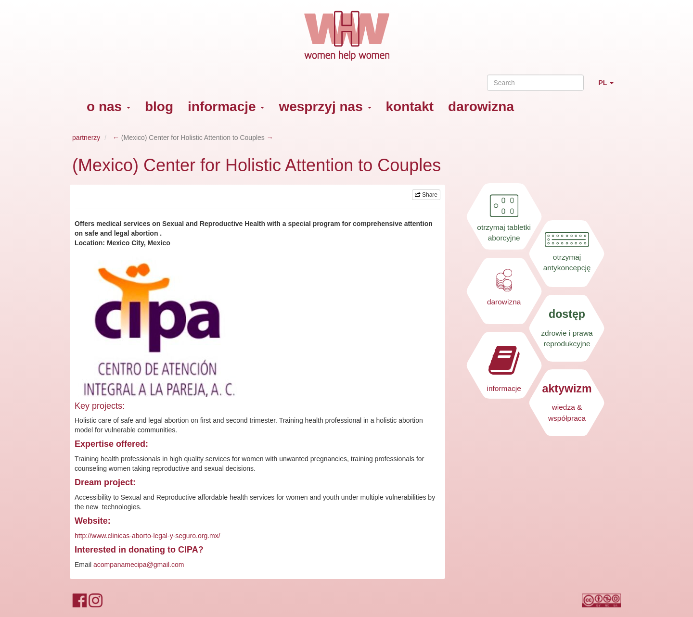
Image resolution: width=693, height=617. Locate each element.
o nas (108, 106)
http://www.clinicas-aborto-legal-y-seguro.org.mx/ (147, 536)
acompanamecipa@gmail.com (138, 564)
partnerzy (86, 137)
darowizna (481, 106)
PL (609, 87)
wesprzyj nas (325, 106)
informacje (226, 106)
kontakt (410, 106)
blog (159, 106)
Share (426, 194)
